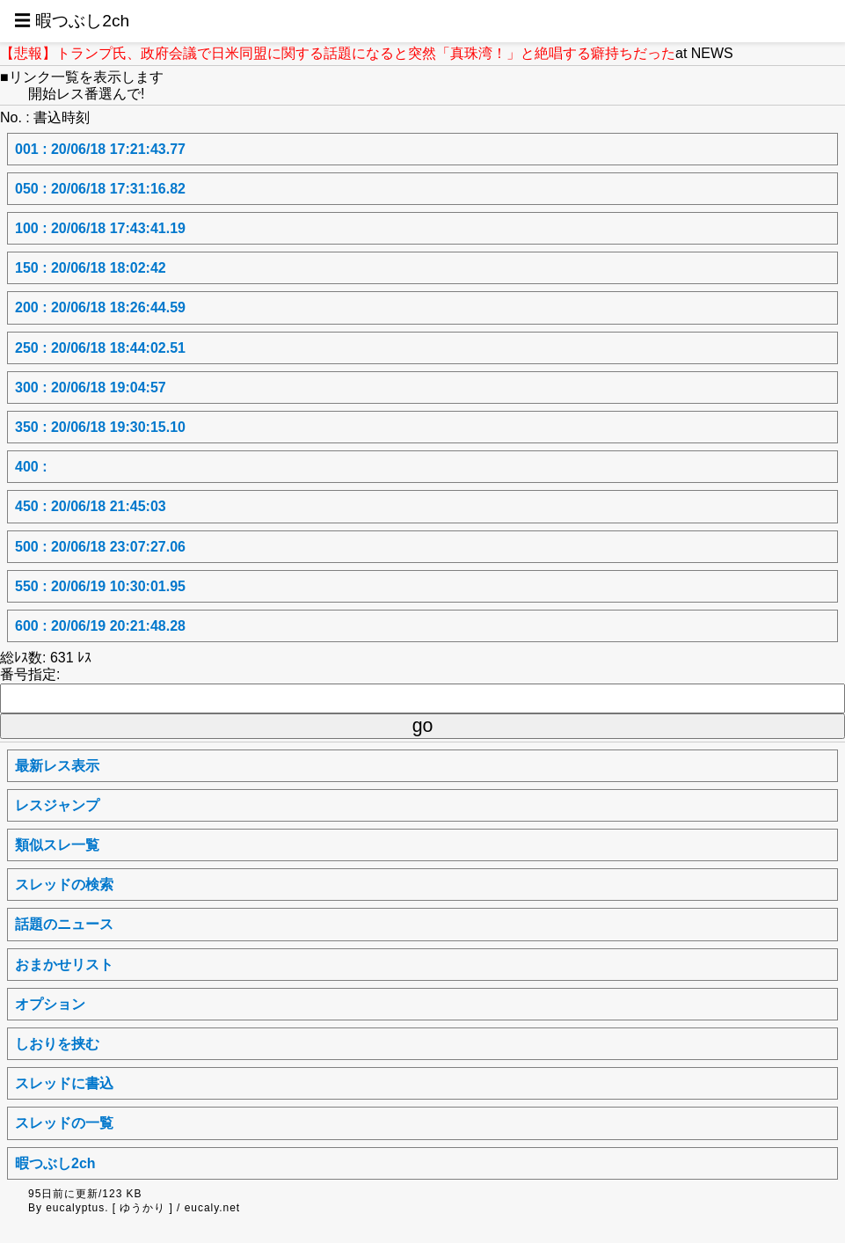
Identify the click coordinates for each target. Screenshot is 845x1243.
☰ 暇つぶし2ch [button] (71, 20)
